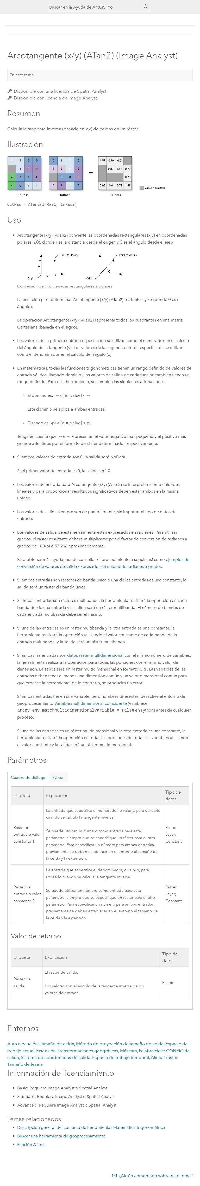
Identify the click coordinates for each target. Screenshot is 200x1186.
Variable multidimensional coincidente (90, 703)
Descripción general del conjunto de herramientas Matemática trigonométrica (91, 1127)
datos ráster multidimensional (95, 655)
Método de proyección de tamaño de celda (120, 1043)
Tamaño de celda (57, 1043)
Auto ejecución (22, 1043)
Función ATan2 (31, 1144)
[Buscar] (146, 7)
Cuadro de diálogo (28, 777)
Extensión (46, 1050)
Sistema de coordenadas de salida (55, 1057)
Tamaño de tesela (25, 1064)
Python (58, 777)
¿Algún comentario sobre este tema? (156, 1175)
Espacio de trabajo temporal (120, 1057)
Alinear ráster (164, 1057)
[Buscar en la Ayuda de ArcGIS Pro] (95, 7)
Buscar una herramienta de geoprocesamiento (61, 1136)
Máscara (128, 1050)
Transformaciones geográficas (88, 1050)
